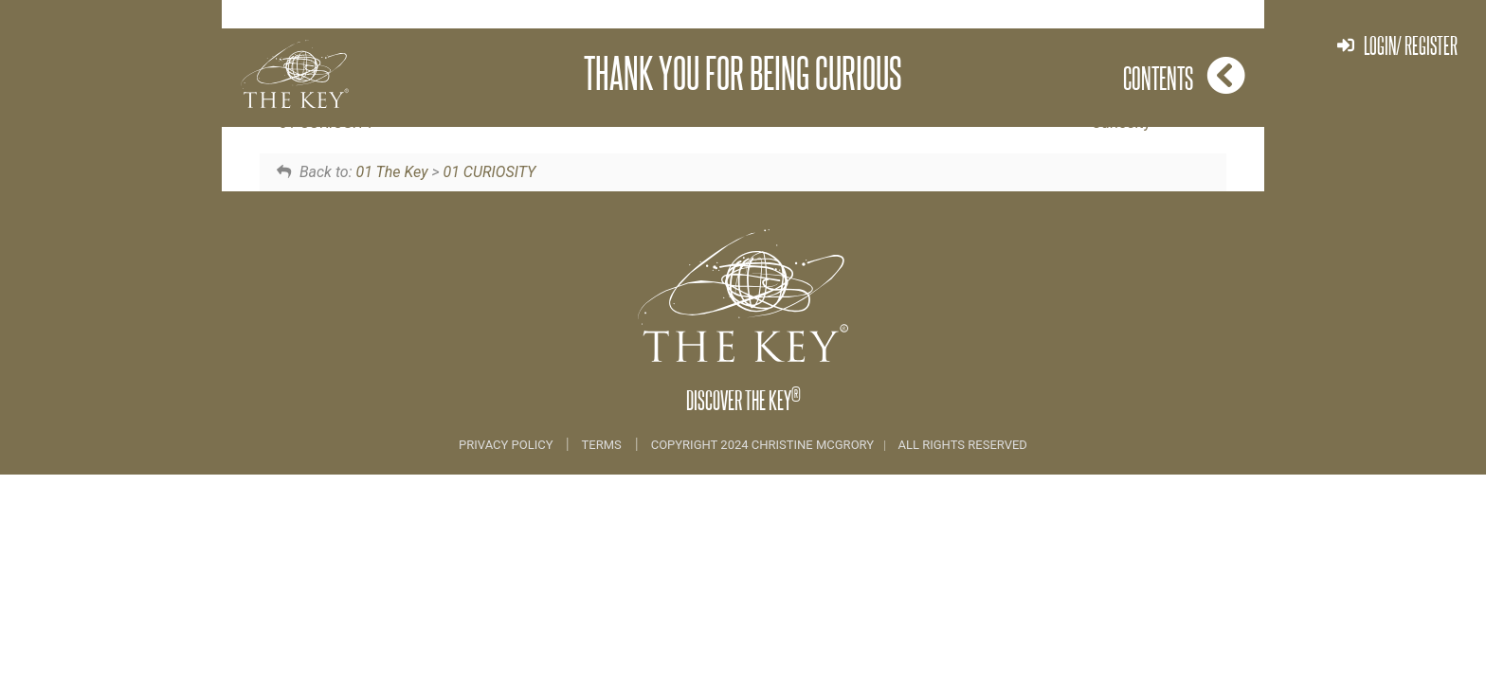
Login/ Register (1397, 45)
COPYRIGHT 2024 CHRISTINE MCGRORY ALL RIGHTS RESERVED (839, 445)
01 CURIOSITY (489, 172)
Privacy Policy (507, 445)
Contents (1184, 75)
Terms (602, 445)
